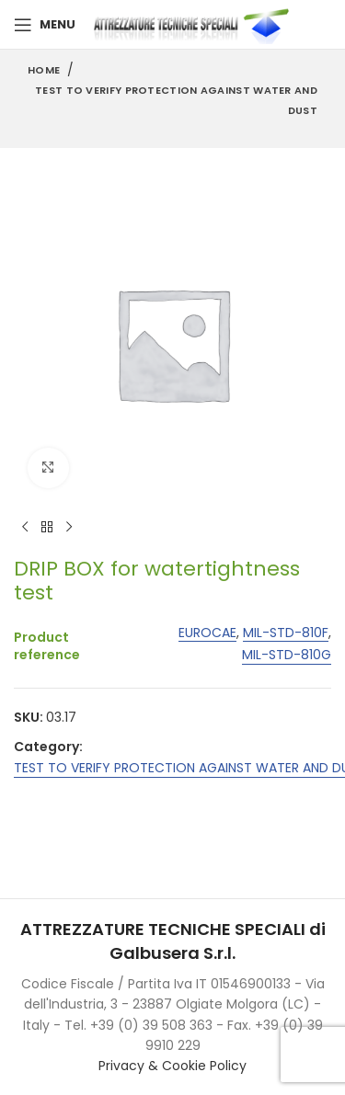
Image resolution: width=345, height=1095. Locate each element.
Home (44, 70)
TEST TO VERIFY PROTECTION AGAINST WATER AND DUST (176, 100)
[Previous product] (25, 528)
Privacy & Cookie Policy (172, 1065)
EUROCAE (207, 633)
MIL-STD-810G (286, 656)
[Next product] (69, 528)
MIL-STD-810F (285, 633)
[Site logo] (195, 24)
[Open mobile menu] (45, 24)
